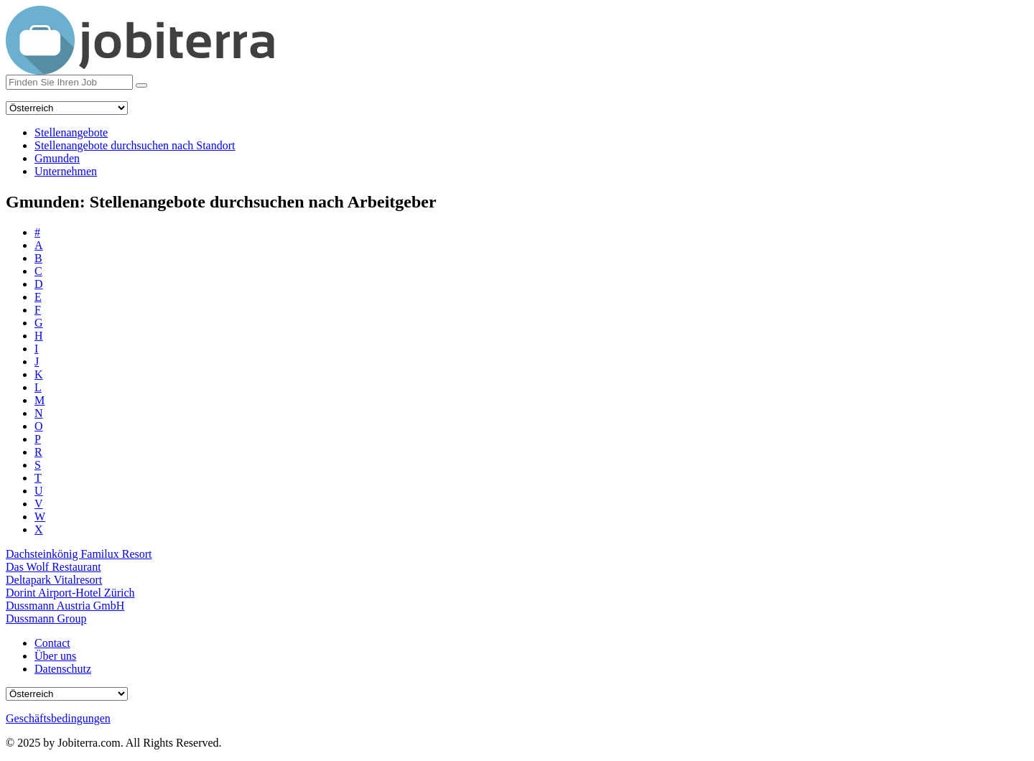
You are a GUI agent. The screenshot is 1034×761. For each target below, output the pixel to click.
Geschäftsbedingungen (58, 718)
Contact (52, 643)
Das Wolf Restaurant (53, 567)
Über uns (55, 656)
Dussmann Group (46, 618)
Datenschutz (62, 669)
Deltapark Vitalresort (54, 580)
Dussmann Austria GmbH (65, 605)
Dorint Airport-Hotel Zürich (70, 593)
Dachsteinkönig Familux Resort (79, 554)
